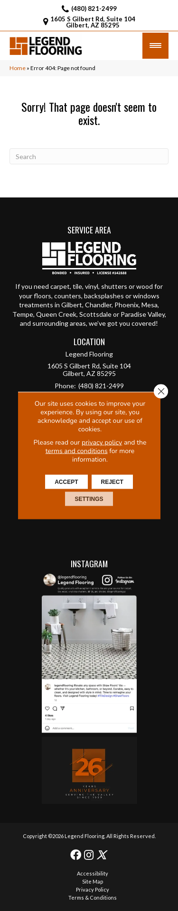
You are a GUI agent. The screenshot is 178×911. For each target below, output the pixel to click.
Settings (89, 499)
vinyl (91, 286)
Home (17, 67)
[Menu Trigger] (155, 46)
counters (67, 296)
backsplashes (104, 296)
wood (144, 286)
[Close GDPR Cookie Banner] (161, 391)
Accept (66, 482)
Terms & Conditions (92, 897)
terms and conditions (77, 451)
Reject (112, 482)
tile (77, 286)
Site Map (92, 881)
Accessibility (92, 873)
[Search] (89, 156)
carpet (60, 286)
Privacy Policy (92, 889)
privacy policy (102, 442)
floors (42, 296)
